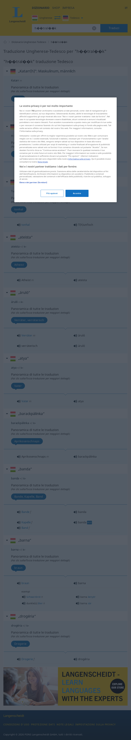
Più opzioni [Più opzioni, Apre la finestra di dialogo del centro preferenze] (51, 193)
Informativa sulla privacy (79, 159)
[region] (65, 149)
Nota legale (43, 161)
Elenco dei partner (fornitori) (33, 182)
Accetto (77, 193)
